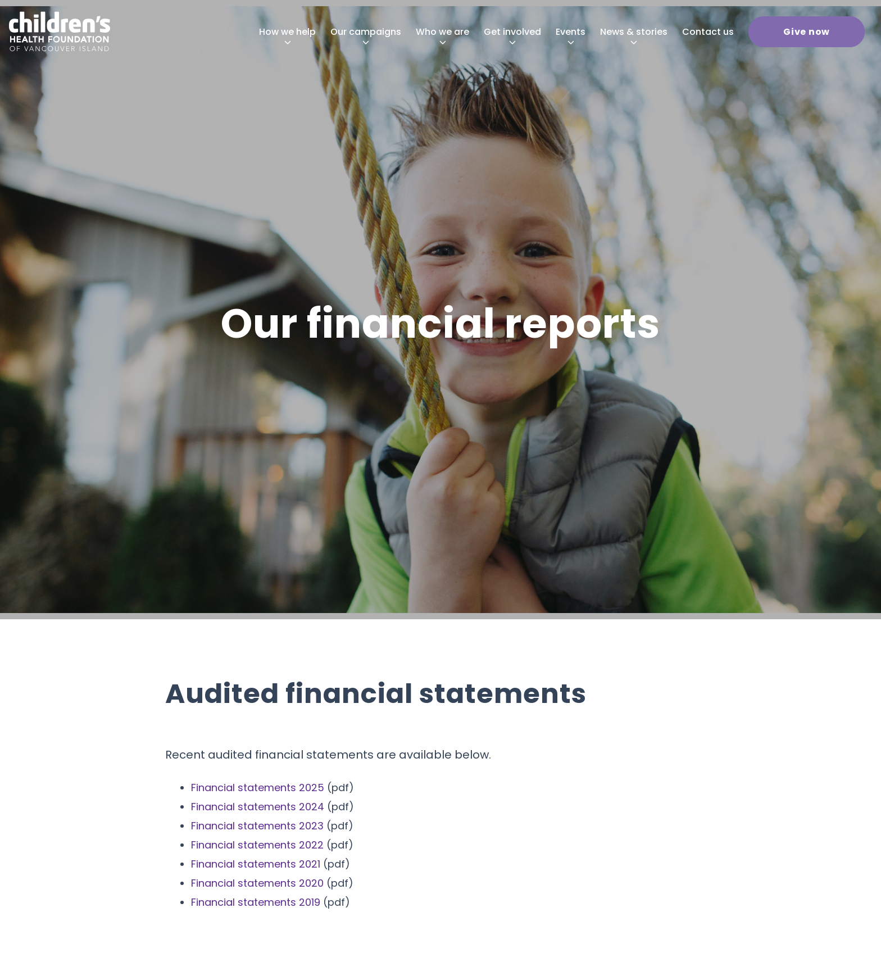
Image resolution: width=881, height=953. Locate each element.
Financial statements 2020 (257, 883)
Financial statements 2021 (255, 864)
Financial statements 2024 (257, 807)
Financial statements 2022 (257, 845)
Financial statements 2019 (255, 902)
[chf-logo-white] (59, 31)
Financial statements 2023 (257, 826)
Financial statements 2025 (257, 787)
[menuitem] (287, 32)
